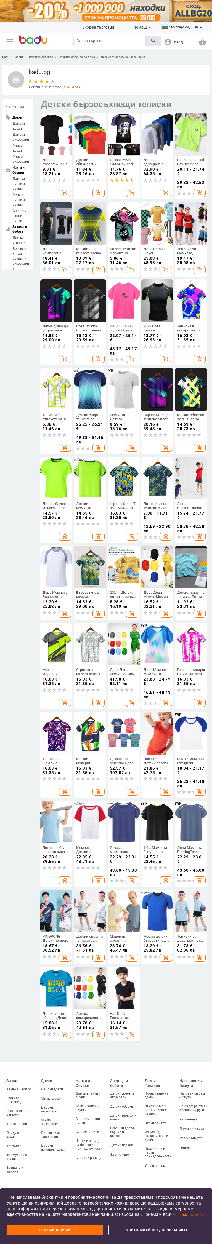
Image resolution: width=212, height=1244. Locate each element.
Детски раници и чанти (123, 1117)
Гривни (185, 1147)
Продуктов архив (14, 1135)
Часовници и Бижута (191, 1083)
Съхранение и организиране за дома (156, 1110)
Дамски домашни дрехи (53, 1147)
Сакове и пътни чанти (20, 216)
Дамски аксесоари (21, 137)
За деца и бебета (119, 1083)
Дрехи (46, 1081)
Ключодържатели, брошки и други (193, 1108)
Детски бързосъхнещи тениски (123, 57)
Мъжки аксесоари (21, 159)
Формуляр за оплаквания (16, 1157)
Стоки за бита (156, 1123)
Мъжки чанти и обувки (19, 200)
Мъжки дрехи (18, 148)
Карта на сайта (18, 1124)
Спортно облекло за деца (77, 57)
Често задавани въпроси (18, 1113)
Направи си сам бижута (192, 1095)
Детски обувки (121, 1107)
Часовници (188, 1119)
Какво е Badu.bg (19, 1089)
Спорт (19, 57)
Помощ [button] (142, 27)
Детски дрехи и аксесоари (122, 1095)
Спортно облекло (41, 57)
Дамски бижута (191, 1129)
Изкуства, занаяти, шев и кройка (156, 1136)
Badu (5, 57)
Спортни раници (89, 1158)
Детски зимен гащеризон (51, 1135)
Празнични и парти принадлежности (158, 1152)
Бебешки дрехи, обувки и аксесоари (21, 256)
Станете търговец (13, 1100)
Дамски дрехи (19, 126)
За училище (119, 1155)
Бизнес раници (87, 1132)
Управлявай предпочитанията (157, 1230)
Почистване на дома (156, 1095)
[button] (9, 39)
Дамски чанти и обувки (19, 184)
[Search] (109, 41)
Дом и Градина (152, 1083)
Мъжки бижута (191, 1138)
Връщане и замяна (14, 1169)
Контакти (13, 1146)
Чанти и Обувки (83, 1083)
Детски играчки (19, 240)
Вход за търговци (98, 27)
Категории (14, 107)
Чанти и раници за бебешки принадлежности (89, 1145)
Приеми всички (55, 1230)
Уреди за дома (156, 1166)
